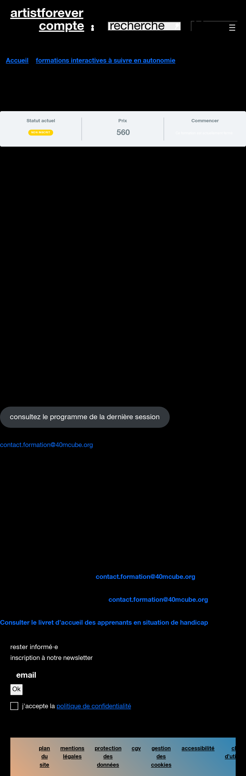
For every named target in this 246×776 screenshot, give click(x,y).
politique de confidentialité (94, 706)
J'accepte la (76, 706)
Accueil (17, 61)
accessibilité (198, 748)
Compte (66, 26)
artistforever (46, 13)
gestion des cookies (161, 757)
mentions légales (72, 753)
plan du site (44, 757)
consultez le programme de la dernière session (85, 417)
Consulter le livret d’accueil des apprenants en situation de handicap (104, 623)
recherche (144, 26)
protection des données (108, 757)
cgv (136, 748)
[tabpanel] (123, 301)
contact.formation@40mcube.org (46, 445)
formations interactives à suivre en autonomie (105, 61)
